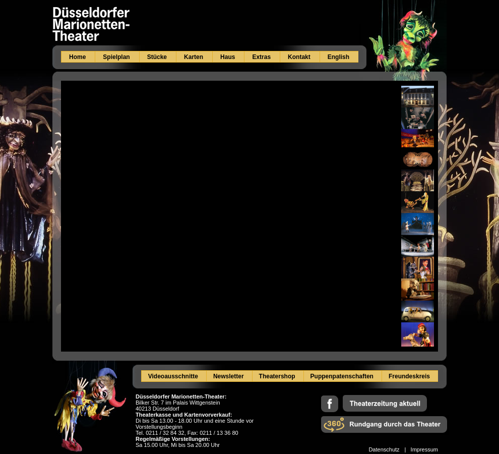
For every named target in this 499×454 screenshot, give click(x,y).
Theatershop (277, 376)
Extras (261, 57)
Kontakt (299, 57)
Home (77, 57)
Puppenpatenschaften (341, 376)
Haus (227, 57)
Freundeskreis (409, 376)
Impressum (424, 449)
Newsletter (228, 376)
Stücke (157, 57)
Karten (193, 57)
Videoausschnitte (173, 376)
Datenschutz (383, 449)
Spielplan (116, 57)
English (338, 57)
